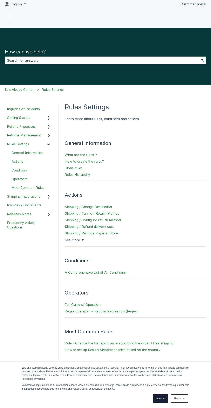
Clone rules (74, 168)
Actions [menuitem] (17, 161)
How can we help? (25, 52)
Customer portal (193, 4)
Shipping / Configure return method (93, 220)
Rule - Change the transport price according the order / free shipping (119, 343)
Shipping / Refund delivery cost (89, 227)
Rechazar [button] (179, 398)
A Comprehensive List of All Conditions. (96, 272)
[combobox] (101, 60)
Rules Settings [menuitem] (18, 144)
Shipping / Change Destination (88, 207)
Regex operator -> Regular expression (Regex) (101, 311)
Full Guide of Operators (83, 305)
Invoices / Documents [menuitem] (24, 205)
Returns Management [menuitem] (24, 135)
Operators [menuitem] (19, 179)
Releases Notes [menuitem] (19, 214)
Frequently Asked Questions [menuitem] (21, 225)
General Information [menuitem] (27, 153)
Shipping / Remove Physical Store (91, 233)
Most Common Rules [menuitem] (28, 188)
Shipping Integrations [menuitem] (23, 196)
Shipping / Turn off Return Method (92, 213)
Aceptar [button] (160, 398)
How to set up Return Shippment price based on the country (112, 350)
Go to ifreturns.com (186, 18)
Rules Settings (53, 90)
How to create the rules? (84, 161)
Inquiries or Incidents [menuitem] (23, 109)
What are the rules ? (81, 155)
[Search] (202, 60)
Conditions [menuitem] (20, 170)
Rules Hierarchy (77, 175)
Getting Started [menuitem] (18, 118)
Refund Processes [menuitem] (21, 126)
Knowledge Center (19, 90)
